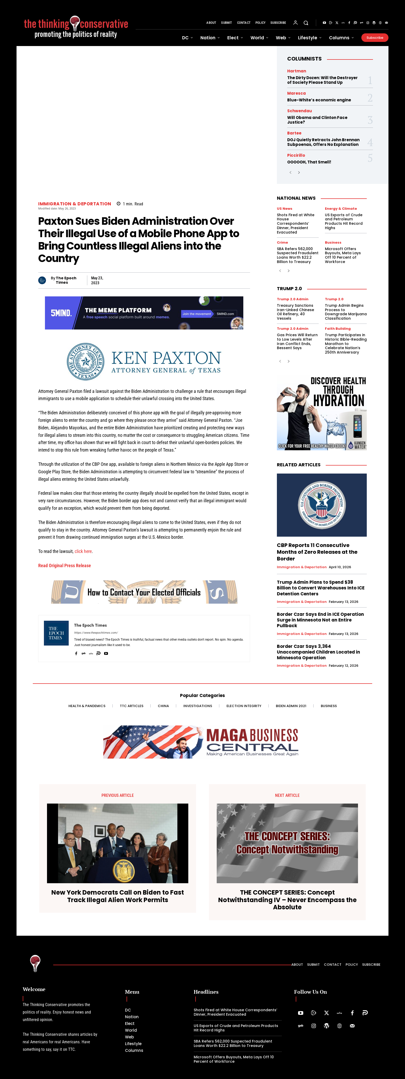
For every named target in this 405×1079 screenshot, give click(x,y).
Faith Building (338, 328)
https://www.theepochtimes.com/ (96, 632)
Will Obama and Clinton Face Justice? (317, 120)
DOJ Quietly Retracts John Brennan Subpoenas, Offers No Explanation (323, 142)
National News (296, 198)
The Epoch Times (66, 280)
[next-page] (298, 173)
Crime (282, 242)
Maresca (296, 93)
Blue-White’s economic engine (319, 100)
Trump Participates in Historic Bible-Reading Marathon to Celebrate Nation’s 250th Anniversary (346, 343)
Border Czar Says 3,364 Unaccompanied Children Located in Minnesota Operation (318, 652)
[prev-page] (290, 173)
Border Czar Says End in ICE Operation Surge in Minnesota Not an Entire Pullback (320, 620)
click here (83, 551)
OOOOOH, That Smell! (309, 162)
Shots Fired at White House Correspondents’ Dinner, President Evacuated (295, 223)
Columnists (304, 58)
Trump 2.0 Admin (292, 299)
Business (333, 242)
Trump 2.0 (289, 288)
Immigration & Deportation (74, 204)
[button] (306, 23)
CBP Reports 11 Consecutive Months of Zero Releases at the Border (317, 552)
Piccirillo (296, 155)
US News (284, 208)
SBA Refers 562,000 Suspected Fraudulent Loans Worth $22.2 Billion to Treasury (297, 255)
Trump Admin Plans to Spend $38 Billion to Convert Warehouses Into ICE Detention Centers (320, 588)
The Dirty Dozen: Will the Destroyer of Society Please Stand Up (322, 80)
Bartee (294, 133)
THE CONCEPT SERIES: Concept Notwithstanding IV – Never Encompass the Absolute (287, 900)
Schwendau (299, 111)
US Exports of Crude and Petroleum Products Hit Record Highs (344, 221)
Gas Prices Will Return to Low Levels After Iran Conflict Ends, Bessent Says (297, 341)
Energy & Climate (341, 208)
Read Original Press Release (64, 565)
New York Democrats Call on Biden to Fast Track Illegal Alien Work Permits (117, 896)
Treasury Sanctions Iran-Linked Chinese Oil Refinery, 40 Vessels (295, 312)
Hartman (296, 71)
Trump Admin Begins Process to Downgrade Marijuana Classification (346, 312)
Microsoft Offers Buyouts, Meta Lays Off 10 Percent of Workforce (343, 255)
